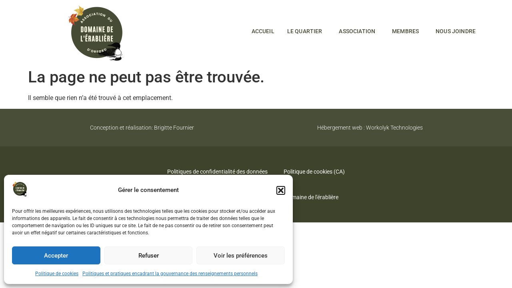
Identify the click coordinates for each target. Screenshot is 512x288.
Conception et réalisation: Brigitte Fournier (142, 127)
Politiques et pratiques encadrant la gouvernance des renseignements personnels (170, 273)
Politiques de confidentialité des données (217, 171)
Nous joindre (456, 31)
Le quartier (306, 31)
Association (359, 31)
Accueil (263, 31)
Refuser (148, 255)
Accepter (56, 255)
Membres (407, 31)
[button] (281, 190)
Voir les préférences (241, 255)
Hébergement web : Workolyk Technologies (370, 127)
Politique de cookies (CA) (314, 171)
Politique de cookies (56, 273)
